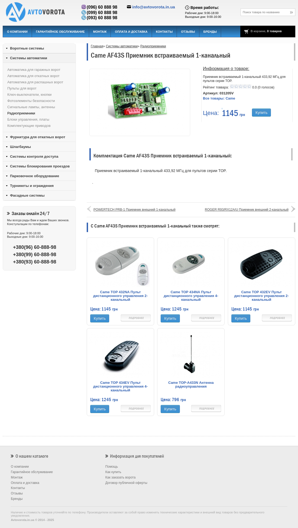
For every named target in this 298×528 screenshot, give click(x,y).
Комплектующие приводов (29, 126)
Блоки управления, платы (28, 119)
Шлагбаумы (20, 147)
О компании (17, 31)
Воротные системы (27, 48)
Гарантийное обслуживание (60, 31)
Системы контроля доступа (34, 156)
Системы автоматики (122, 46)
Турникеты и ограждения (32, 186)
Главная (97, 46)
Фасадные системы (27, 195)
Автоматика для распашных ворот (35, 82)
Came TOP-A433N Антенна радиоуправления (191, 384)
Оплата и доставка (131, 31)
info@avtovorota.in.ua (153, 7)
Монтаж (100, 31)
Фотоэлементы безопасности (31, 101)
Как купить (113, 472)
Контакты (164, 31)
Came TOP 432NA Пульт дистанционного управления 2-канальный (120, 296)
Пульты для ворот (22, 88)
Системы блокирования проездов (40, 166)
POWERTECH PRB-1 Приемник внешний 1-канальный (134, 210)
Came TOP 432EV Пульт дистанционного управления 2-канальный (261, 296)
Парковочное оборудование (34, 176)
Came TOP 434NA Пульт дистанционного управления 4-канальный (191, 296)
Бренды (210, 31)
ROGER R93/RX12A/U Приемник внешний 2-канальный (247, 210)
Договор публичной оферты (126, 483)
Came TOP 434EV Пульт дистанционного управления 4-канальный (120, 386)
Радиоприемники (153, 46)
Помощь (111, 466)
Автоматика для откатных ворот (33, 76)
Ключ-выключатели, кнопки (29, 95)
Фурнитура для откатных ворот (37, 137)
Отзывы (188, 31)
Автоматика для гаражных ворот (33, 70)
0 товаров (274, 31)
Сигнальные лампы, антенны (31, 107)
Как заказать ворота (120, 477)
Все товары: (219, 98)
